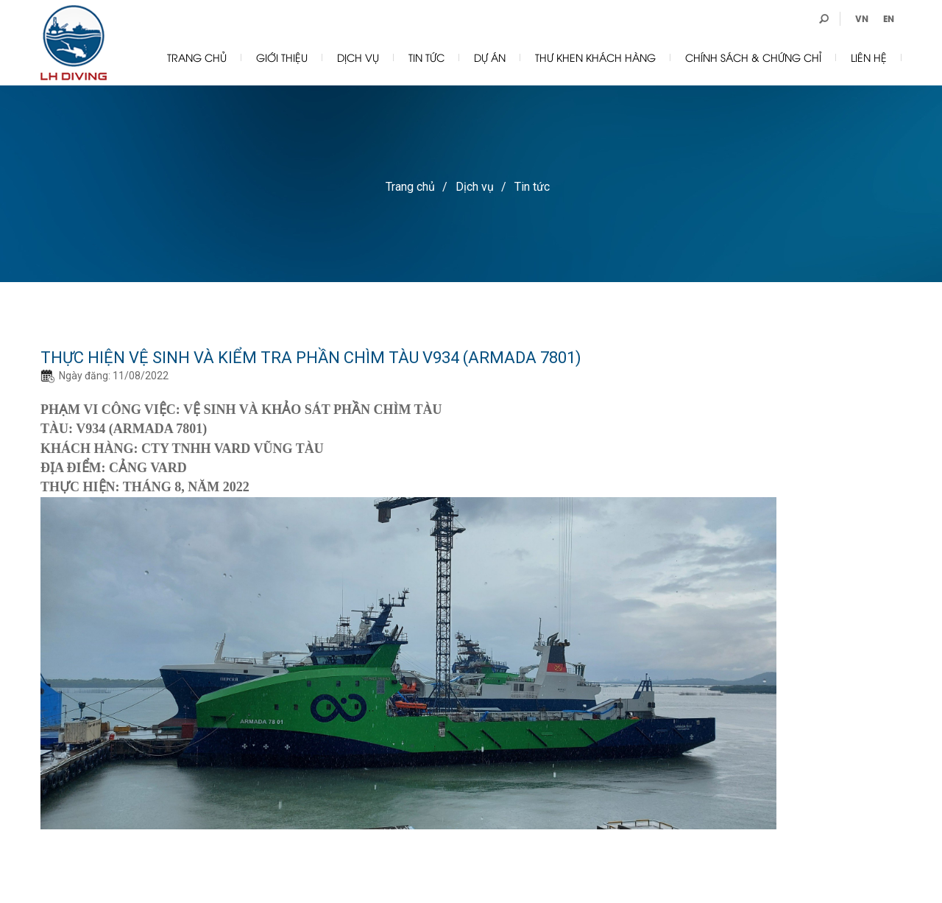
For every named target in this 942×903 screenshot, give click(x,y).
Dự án (490, 57)
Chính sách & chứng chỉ (753, 57)
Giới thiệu (282, 57)
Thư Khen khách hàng (595, 57)
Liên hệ (869, 57)
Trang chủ (197, 57)
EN (888, 18)
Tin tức (426, 57)
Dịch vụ (358, 57)
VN (861, 18)
